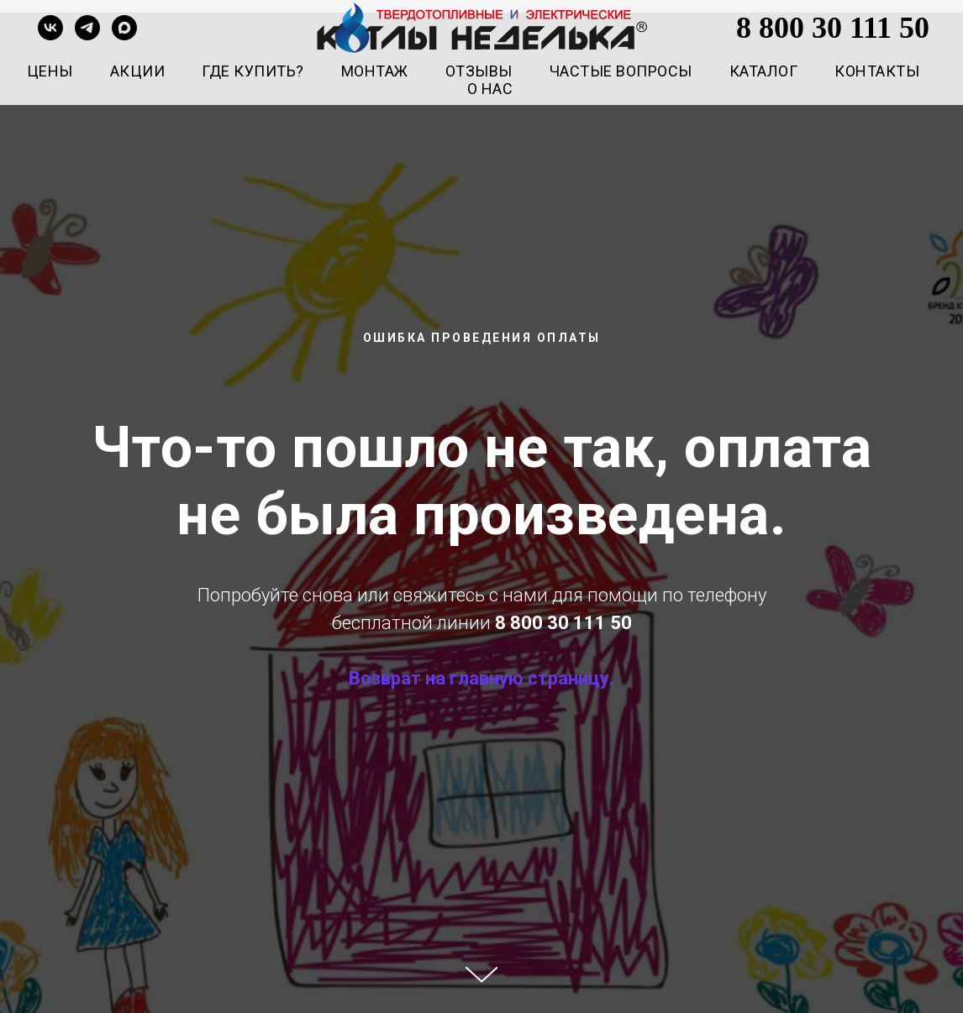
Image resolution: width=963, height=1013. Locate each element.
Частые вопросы (621, 71)
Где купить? (253, 71)
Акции (138, 71)
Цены (50, 71)
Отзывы (479, 71)
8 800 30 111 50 (832, 28)
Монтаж (374, 71)
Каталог (763, 71)
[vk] (50, 27)
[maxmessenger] (124, 27)
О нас (490, 88)
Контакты (876, 71)
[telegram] (87, 27)
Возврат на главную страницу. (481, 678)
